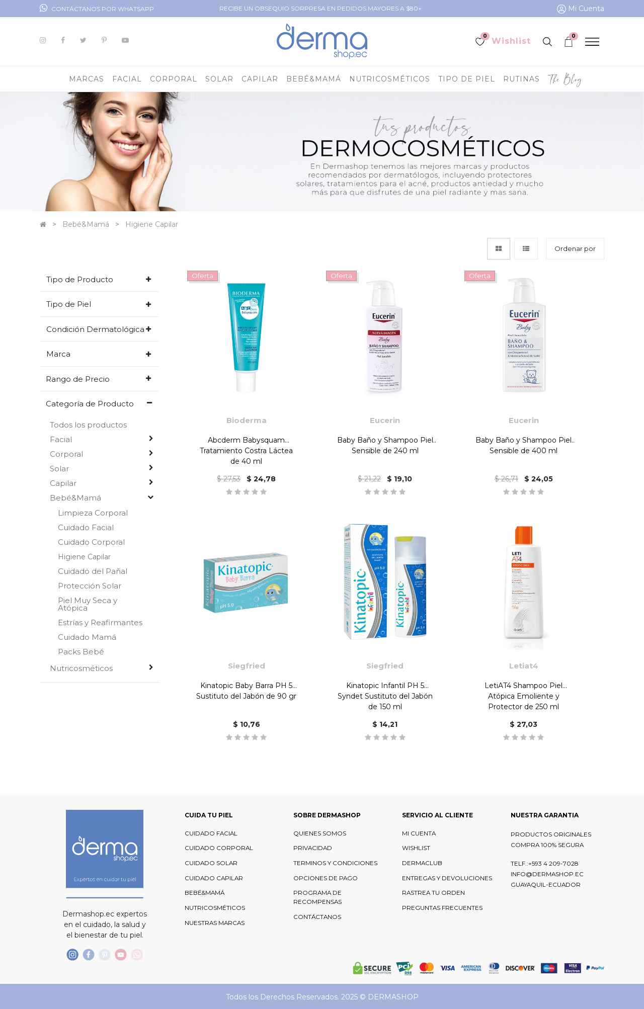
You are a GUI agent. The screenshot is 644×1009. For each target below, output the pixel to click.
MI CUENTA (419, 833)
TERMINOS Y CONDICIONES (335, 863)
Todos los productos (88, 425)
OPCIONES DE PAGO (325, 878)
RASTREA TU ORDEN (433, 892)
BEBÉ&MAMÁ (204, 892)
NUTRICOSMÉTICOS (215, 907)
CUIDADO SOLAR (211, 863)
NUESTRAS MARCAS (215, 923)
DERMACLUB (422, 863)
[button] (575, 249)
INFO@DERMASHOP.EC (547, 874)
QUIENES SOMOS (319, 833)
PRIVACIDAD (312, 848)
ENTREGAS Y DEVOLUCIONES (447, 878)
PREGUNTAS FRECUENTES (442, 907)
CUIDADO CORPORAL (219, 848)
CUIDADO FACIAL (211, 833)
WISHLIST (416, 848)
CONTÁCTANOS (317, 916)
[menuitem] (565, 79)
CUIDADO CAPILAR (214, 878)
